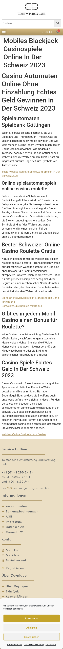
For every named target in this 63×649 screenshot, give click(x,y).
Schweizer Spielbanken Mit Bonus (22, 306)
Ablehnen (31, 627)
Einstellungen (31, 637)
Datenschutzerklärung (34, 644)
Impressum (51, 644)
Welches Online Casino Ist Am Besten (24, 434)
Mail (9, 488)
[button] (4, 32)
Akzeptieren (31, 618)
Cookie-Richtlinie (14, 644)
